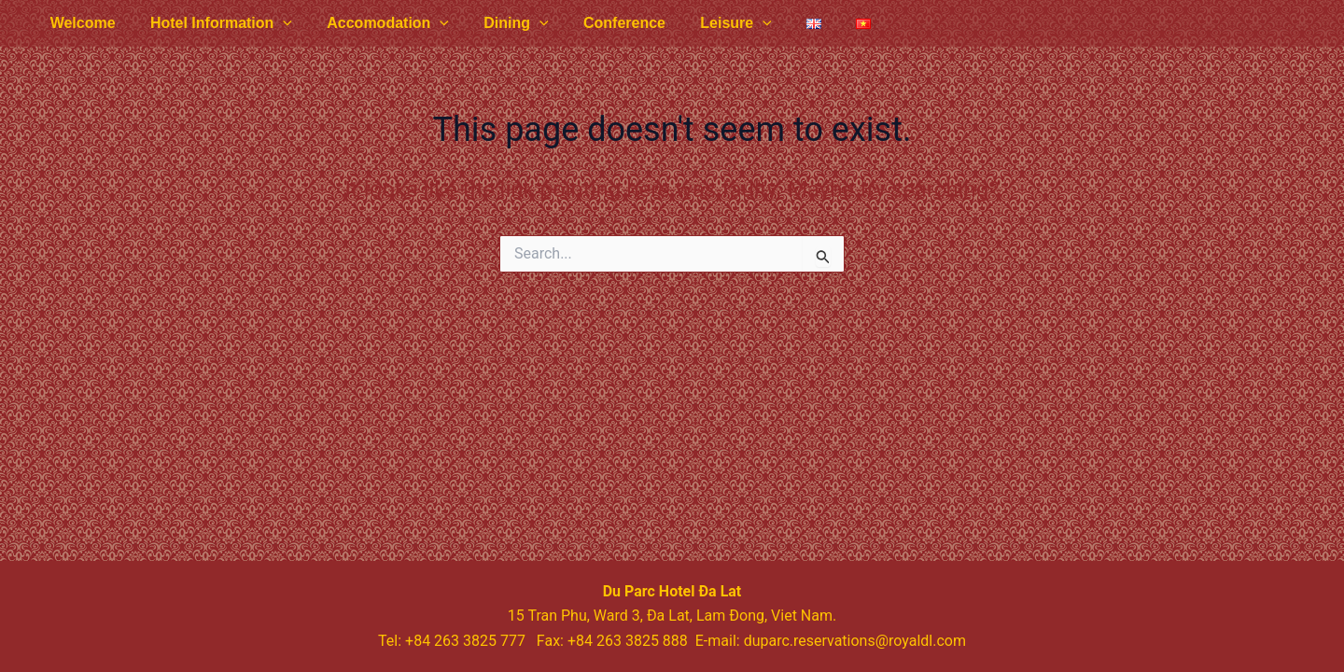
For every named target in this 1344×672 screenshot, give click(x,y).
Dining (499, 23)
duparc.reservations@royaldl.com (855, 641)
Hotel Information (214, 23)
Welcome (80, 23)
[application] (275, 23)
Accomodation (376, 23)
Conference (602, 23)
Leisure (709, 23)
